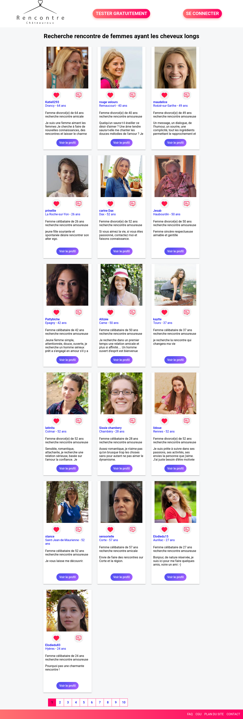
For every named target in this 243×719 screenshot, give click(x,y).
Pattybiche (52, 319)
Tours (157, 323)
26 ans (75, 214)
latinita (49, 428)
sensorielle (106, 536)
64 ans (61, 105)
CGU (199, 714)
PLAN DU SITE (214, 714)
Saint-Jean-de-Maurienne (62, 540)
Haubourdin (161, 214)
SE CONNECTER (202, 13)
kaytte (157, 319)
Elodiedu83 (52, 645)
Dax (101, 214)
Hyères (49, 648)
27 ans (170, 540)
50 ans (175, 214)
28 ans (120, 431)
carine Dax (106, 210)
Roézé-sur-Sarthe (164, 105)
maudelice (160, 102)
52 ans (111, 214)
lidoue (157, 428)
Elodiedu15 (160, 536)
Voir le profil (67, 142)
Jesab (157, 210)
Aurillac (158, 540)
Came (103, 323)
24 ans (61, 648)
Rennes (158, 431)
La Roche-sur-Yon (57, 214)
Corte (103, 540)
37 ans (167, 323)
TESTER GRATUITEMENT (121, 13)
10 (123, 702)
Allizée (103, 319)
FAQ (190, 714)
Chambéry (106, 431)
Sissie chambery (110, 428)
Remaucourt (107, 105)
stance (49, 536)
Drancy (49, 105)
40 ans (122, 105)
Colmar (50, 431)
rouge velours (108, 102)
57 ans (113, 540)
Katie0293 (52, 102)
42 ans (62, 323)
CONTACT (233, 714)
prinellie (50, 210)
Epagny (50, 323)
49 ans (183, 105)
